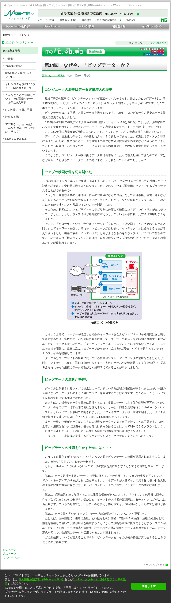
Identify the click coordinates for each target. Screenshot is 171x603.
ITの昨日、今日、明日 (18, 109)
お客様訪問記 (13, 66)
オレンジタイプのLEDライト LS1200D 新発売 (20, 86)
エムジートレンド (19, 17)
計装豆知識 (12, 116)
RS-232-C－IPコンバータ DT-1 (19, 75)
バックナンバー (22, 35)
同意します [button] (149, 586)
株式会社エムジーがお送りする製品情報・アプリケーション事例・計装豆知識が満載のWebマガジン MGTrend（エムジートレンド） (74, 5)
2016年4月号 (159, 43)
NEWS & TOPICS (16, 138)
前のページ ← (11, 549)
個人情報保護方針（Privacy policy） (41, 579)
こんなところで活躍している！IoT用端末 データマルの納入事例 (20, 98)
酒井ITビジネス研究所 (53, 75)
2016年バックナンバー (19, 42)
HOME (7, 35)
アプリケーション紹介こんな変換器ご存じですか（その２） (20, 128)
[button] (66, 599)
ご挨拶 (9, 58)
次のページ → (11, 553)
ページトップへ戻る (154, 565)
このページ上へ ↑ (13, 557)
